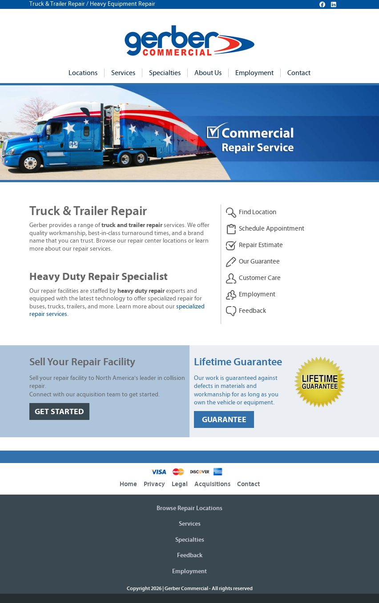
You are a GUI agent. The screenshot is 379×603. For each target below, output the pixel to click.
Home (128, 484)
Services (123, 72)
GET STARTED (59, 411)
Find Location (251, 213)
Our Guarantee (253, 262)
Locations (83, 72)
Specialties (165, 72)
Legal (180, 484)
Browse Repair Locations (189, 508)
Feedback (246, 311)
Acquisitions (212, 484)
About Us (208, 72)
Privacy (154, 484)
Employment (254, 72)
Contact (298, 72)
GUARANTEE (224, 419)
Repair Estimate (254, 245)
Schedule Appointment (265, 229)
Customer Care (253, 278)
